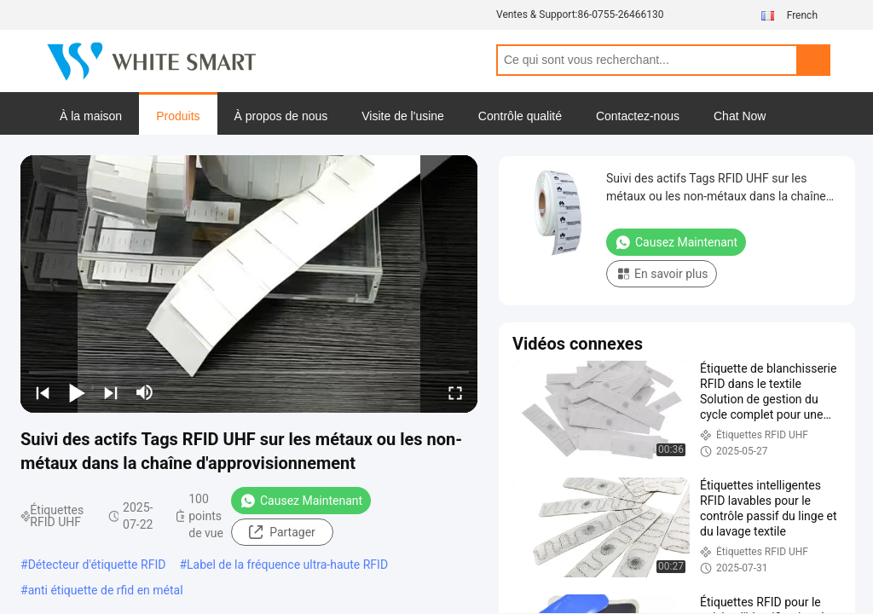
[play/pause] (77, 392)
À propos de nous (281, 116)
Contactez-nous (637, 116)
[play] (249, 284)
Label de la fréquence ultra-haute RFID (287, 564)
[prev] (43, 392)
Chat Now (740, 116)
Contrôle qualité (520, 116)
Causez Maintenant (301, 500)
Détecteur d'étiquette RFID (97, 564)
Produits (177, 116)
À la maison (91, 116)
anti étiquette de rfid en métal (105, 590)
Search (813, 60)
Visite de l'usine (402, 116)
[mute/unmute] (145, 392)
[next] (111, 392)
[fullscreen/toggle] (455, 392)
